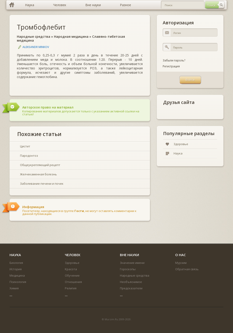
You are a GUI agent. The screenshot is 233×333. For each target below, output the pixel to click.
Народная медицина (71, 36)
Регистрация (171, 66)
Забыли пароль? (174, 60)
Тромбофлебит (41, 27)
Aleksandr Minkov (36, 47)
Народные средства (33, 36)
